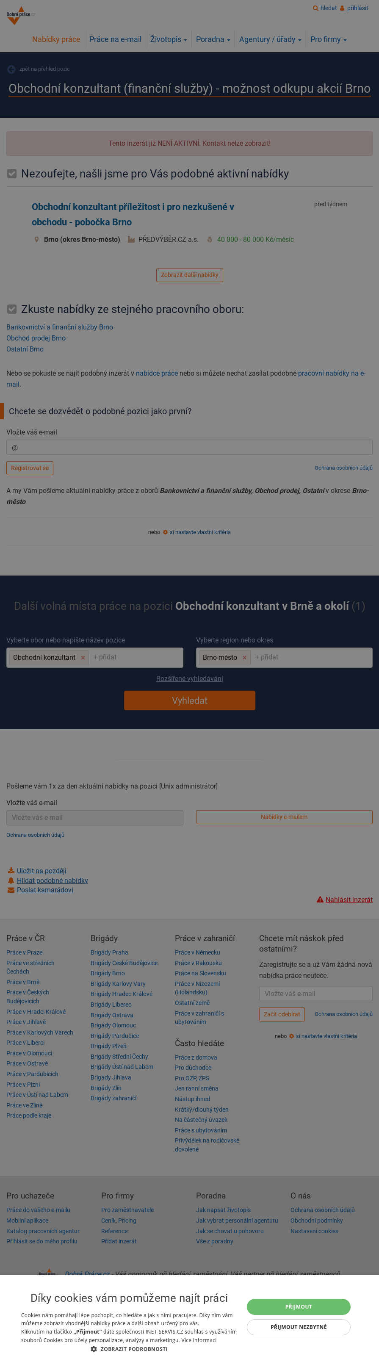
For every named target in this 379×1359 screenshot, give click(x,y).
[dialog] (189, 1317)
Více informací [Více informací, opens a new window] (198, 1340)
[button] (129, 1349)
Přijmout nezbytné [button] (299, 1327)
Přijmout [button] (299, 1306)
